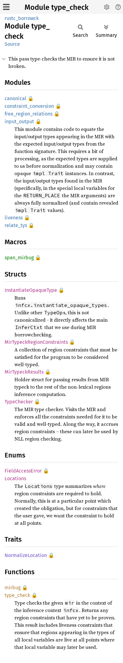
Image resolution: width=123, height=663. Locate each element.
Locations (15, 478)
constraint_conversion (29, 106)
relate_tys (16, 225)
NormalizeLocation (26, 555)
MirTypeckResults (24, 372)
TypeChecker (19, 402)
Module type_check (57, 7)
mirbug (13, 587)
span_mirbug (19, 258)
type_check (17, 595)
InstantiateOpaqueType (31, 290)
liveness (14, 218)
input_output (19, 121)
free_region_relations (28, 114)
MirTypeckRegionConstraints (36, 342)
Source (12, 44)
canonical (15, 98)
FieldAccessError (23, 471)
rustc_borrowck (22, 18)
